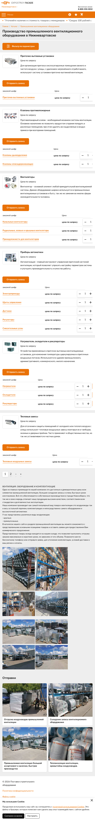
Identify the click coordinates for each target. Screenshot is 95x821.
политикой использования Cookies (68, 807)
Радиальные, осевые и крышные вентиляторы (26, 231)
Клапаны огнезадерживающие (18, 164)
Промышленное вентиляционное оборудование (39, 26)
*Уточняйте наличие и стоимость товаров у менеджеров (34, 20)
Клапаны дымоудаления (15, 155)
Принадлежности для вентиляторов (21, 239)
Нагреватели (9, 386)
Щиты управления (12, 302)
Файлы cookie (8, 797)
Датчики (7, 311)
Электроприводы (11, 294)
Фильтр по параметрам (21, 46)
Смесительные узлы (13, 328)
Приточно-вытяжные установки (19, 97)
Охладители (9, 395)
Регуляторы (8, 320)
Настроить (32, 816)
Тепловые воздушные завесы (17, 462)
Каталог (14, 26)
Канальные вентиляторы (15, 222)
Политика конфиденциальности (17, 791)
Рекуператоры (10, 404)
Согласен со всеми (13, 816)
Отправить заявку (16, 83)
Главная (5, 26)
